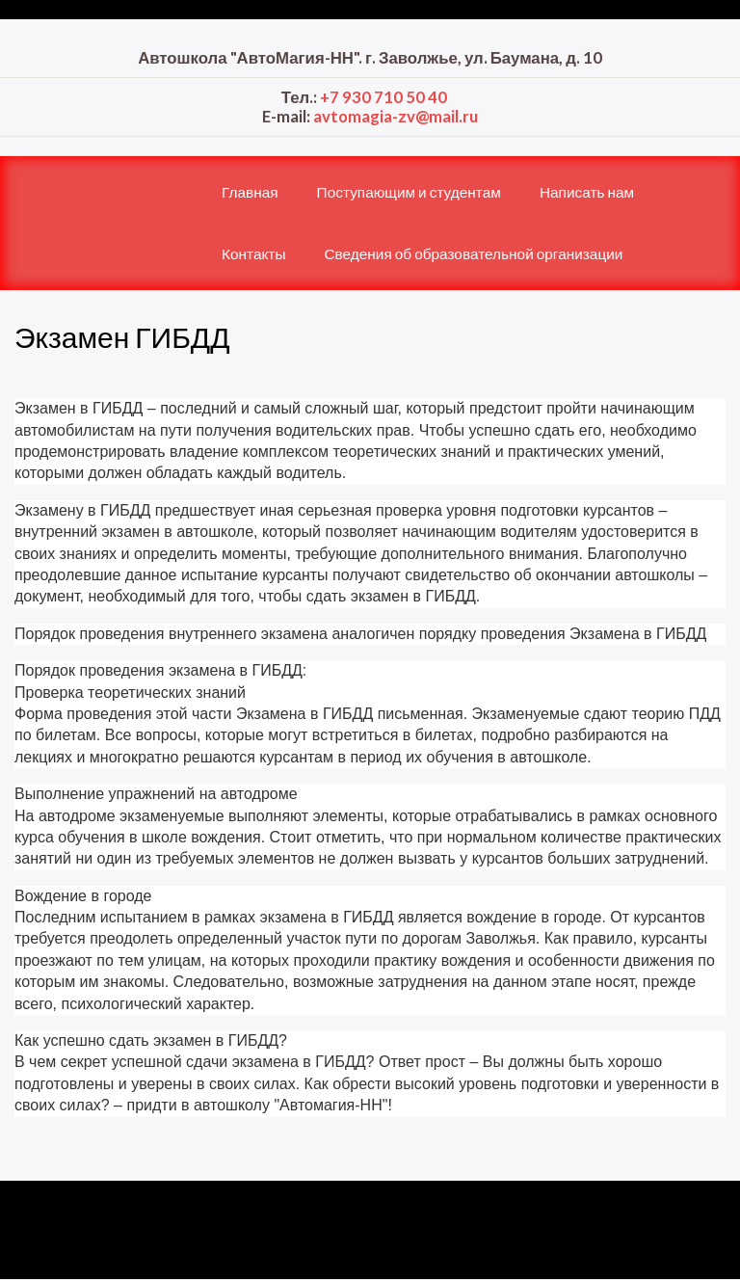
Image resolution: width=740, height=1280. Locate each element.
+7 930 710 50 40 (383, 97)
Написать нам (587, 191)
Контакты (253, 253)
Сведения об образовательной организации (473, 253)
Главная (250, 191)
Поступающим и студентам (409, 191)
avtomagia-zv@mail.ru (395, 116)
